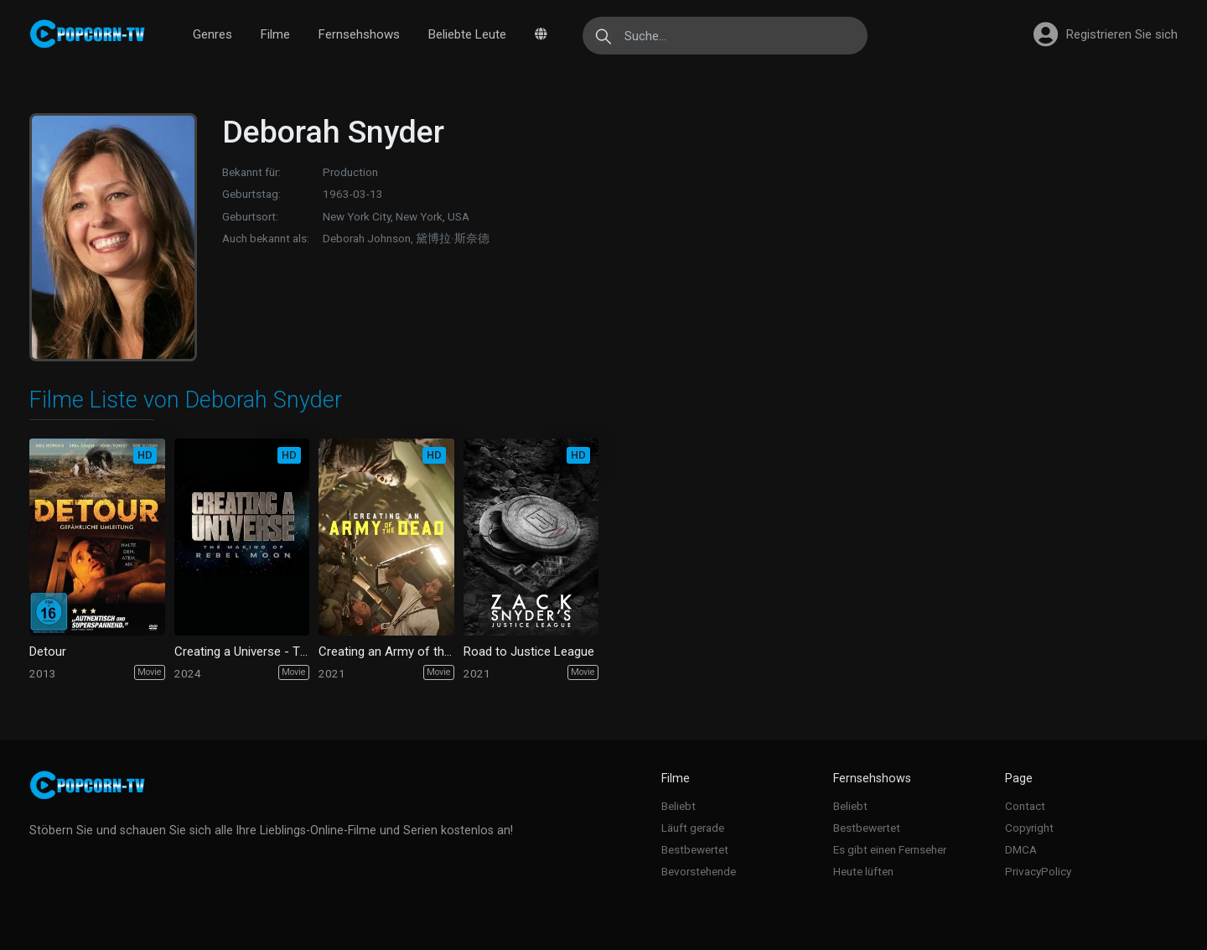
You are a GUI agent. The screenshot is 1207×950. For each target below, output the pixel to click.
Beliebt (678, 805)
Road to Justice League (529, 651)
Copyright (1029, 827)
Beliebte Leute (467, 34)
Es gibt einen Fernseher (889, 849)
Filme (275, 34)
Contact (1025, 805)
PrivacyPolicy (1038, 871)
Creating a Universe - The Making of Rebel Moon (242, 651)
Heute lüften (863, 871)
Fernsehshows (359, 34)
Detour (47, 651)
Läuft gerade (692, 827)
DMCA (1021, 849)
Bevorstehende (698, 871)
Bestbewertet (694, 849)
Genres (212, 34)
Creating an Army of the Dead (386, 651)
